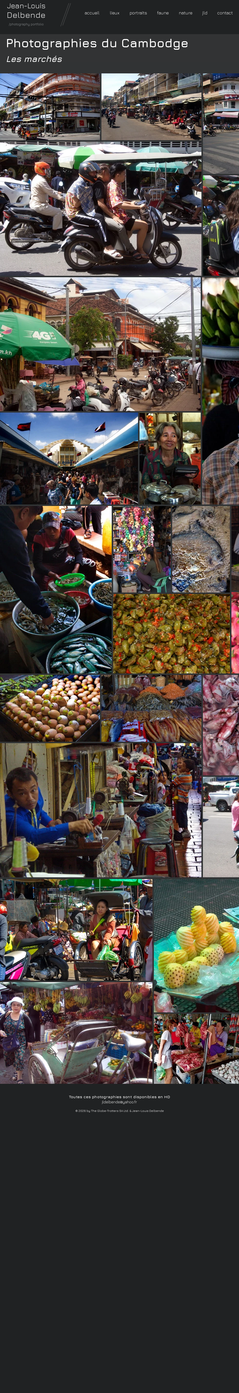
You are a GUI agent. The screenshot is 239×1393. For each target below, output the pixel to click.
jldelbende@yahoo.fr (119, 1102)
